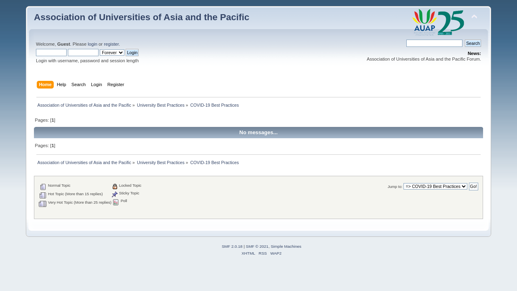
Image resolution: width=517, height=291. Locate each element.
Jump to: (395, 186)
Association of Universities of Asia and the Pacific (141, 17)
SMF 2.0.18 (232, 246)
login (92, 44)
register (111, 44)
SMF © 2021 (257, 246)
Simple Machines (286, 246)
